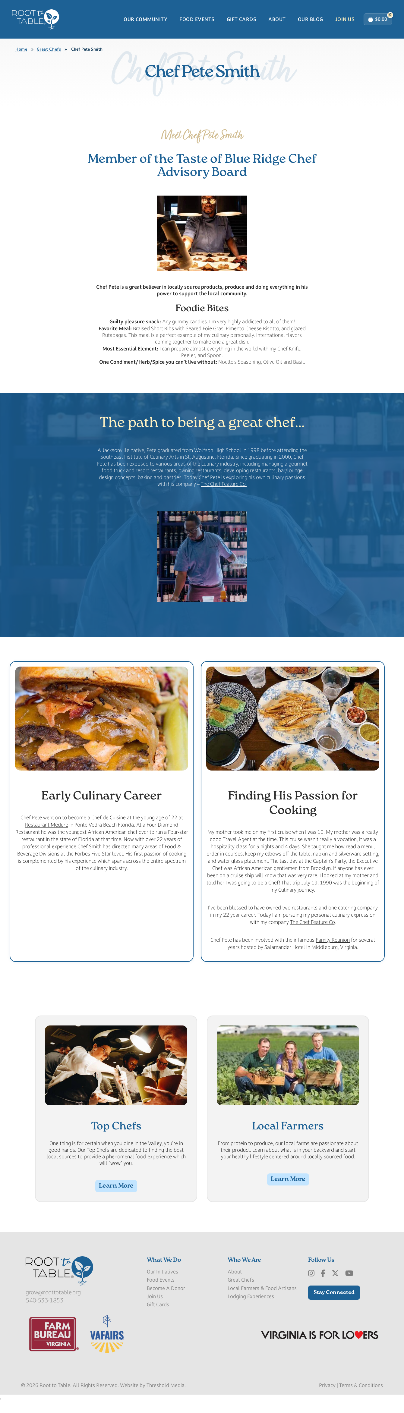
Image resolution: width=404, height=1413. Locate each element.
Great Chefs (49, 55)
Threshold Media (166, 1396)
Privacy (327, 1396)
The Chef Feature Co (312, 933)
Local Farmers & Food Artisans (262, 1299)
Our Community (145, 22)
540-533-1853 (45, 1311)
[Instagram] (311, 1285)
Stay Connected (334, 1304)
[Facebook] (323, 1285)
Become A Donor (166, 1299)
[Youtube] (349, 1285)
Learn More (116, 1197)
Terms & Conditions (361, 1396)
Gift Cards (242, 22)
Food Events (196, 22)
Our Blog (310, 22)
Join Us (345, 22)
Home (21, 55)
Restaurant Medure (46, 835)
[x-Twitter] (335, 1285)
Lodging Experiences (251, 1308)
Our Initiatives (162, 1283)
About (277, 22)
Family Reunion (333, 950)
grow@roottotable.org (53, 1303)
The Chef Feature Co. (224, 493)
